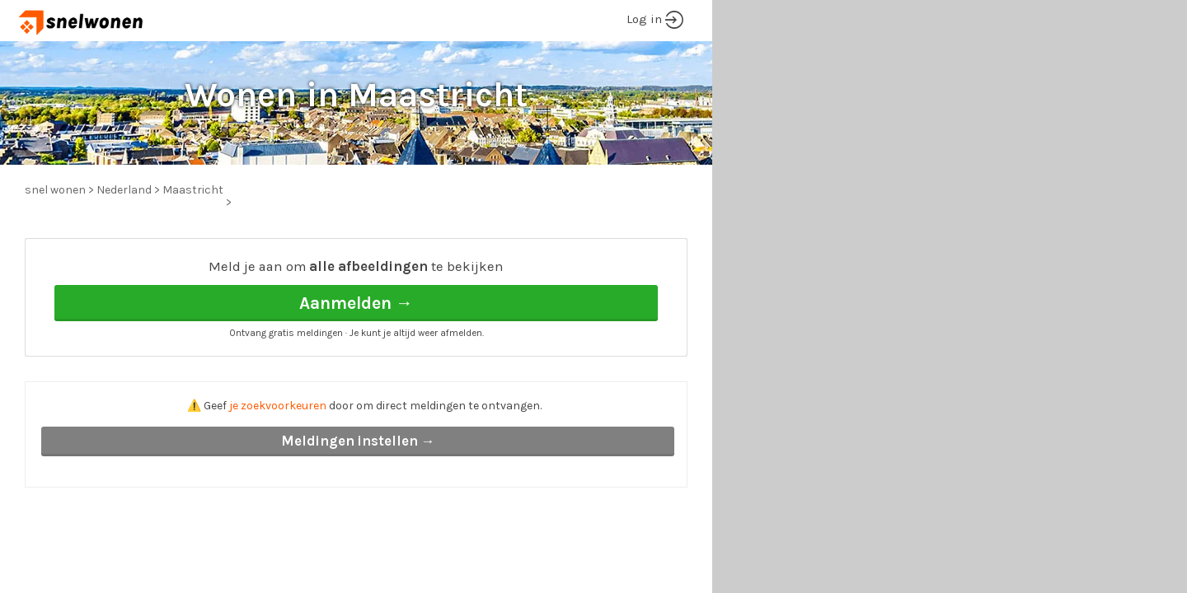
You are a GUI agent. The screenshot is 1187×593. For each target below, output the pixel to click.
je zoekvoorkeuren (277, 406)
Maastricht (192, 190)
